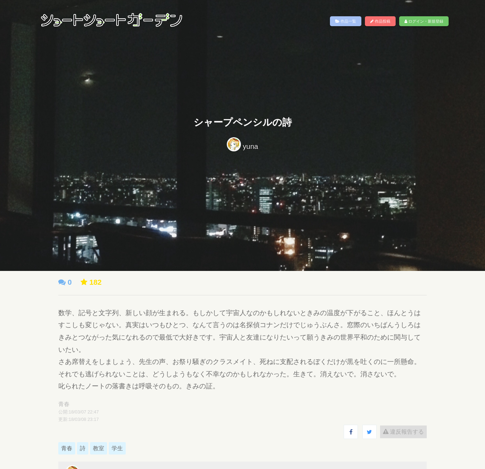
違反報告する (403, 432)
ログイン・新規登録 (423, 21)
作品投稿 (380, 21)
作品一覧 (345, 21)
